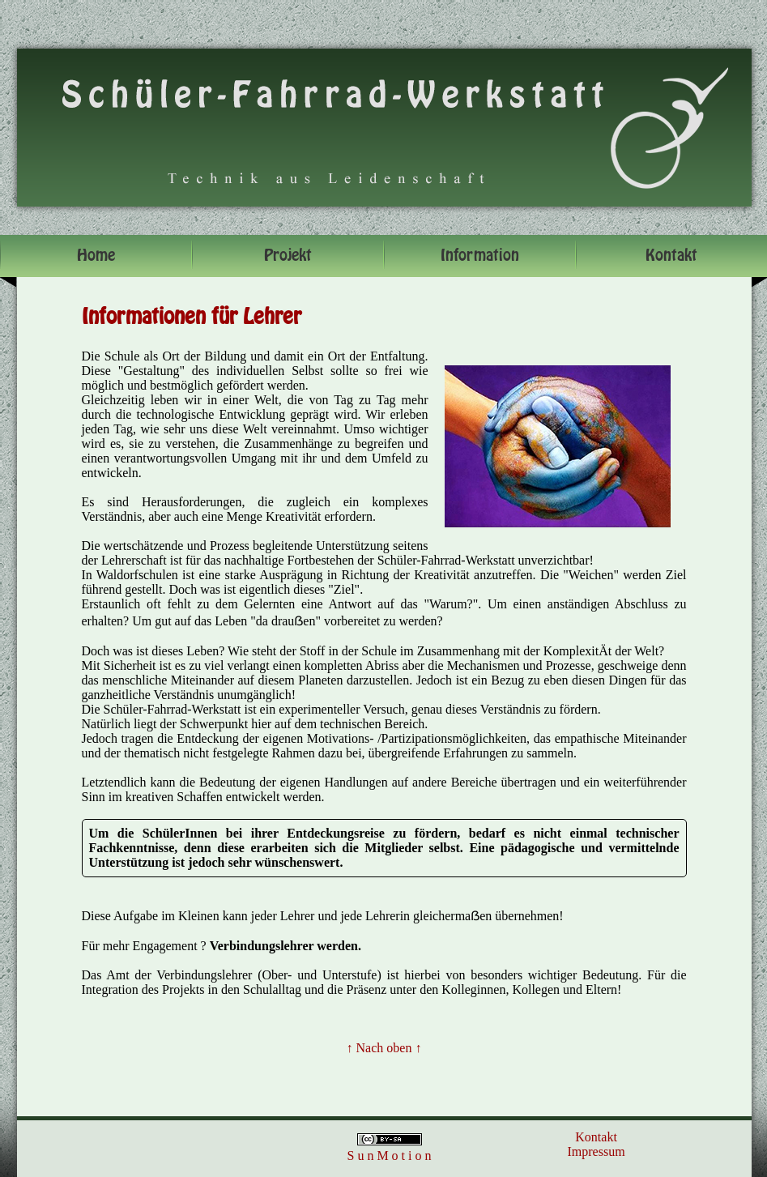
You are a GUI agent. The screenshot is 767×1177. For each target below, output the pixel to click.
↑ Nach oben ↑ (384, 1048)
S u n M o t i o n (389, 1155)
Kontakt (596, 1137)
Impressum (596, 1151)
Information (480, 256)
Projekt (288, 256)
